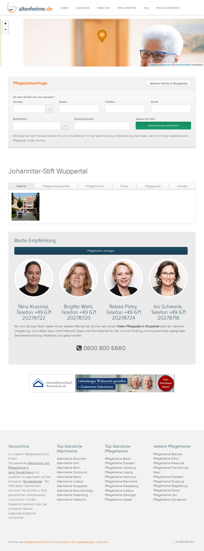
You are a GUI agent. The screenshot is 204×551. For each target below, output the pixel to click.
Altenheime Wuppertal (72, 486)
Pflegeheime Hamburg (120, 468)
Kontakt (182, 186)
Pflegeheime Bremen (167, 454)
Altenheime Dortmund (72, 472)
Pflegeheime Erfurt (166, 459)
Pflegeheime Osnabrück (169, 500)
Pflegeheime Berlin (118, 459)
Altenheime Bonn (68, 468)
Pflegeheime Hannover (121, 477)
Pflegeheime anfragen (101, 251)
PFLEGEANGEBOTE (168, 8)
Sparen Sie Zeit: (145, 119)
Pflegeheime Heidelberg (121, 486)
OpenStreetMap (183, 65)
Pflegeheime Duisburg (168, 481)
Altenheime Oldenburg (72, 495)
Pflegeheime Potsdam (168, 477)
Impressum (103, 541)
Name (63, 102)
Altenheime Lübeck (70, 481)
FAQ (146, 8)
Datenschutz (63, 541)
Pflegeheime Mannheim (121, 481)
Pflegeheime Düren (166, 490)
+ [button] (5, 24)
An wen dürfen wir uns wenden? (33, 97)
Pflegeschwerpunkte (56, 186)
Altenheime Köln (68, 463)
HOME (64, 8)
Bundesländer (32, 481)
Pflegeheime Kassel (118, 500)
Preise (124, 186)
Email (154, 102)
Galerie (21, 186)
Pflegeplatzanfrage (30, 83)
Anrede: (18, 102)
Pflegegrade (153, 186)
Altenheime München (71, 459)
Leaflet (152, 65)
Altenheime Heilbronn (71, 500)
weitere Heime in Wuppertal (168, 83)
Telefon (110, 102)
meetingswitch (165, 65)
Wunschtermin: (84, 119)
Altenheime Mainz (69, 477)
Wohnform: (20, 119)
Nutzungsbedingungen (83, 541)
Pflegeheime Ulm (165, 495)
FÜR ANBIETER (127, 8)
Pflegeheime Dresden (120, 463)
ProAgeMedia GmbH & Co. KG (39, 541)
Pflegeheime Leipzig (119, 472)
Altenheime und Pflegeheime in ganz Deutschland (28, 467)
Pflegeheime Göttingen (120, 495)
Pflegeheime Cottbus (119, 491)
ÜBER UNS (103, 8)
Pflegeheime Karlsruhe (168, 463)
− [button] (5, 30)
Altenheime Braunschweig (75, 491)
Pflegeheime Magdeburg (170, 486)
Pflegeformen (95, 186)
